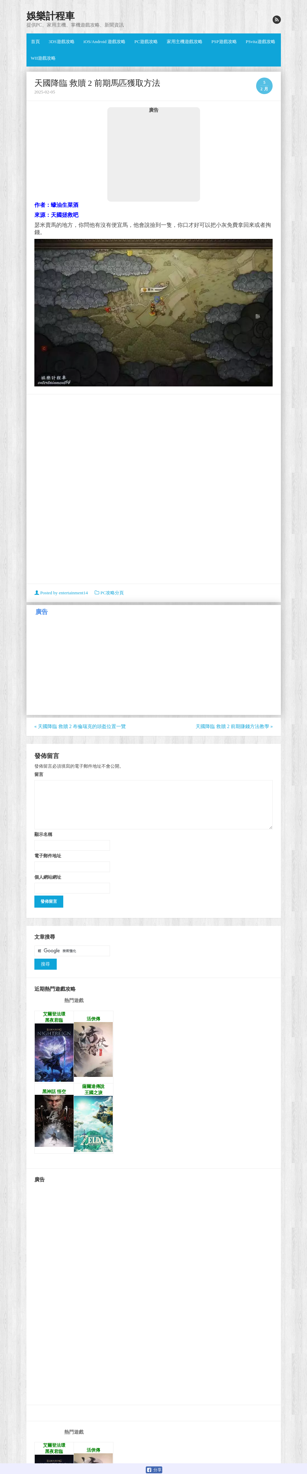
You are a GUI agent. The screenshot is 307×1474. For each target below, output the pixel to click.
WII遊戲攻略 (43, 58)
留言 (38, 774)
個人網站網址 (47, 877)
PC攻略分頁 (112, 592)
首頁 (35, 41)
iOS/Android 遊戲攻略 (104, 41)
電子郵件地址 (47, 855)
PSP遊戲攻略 (224, 41)
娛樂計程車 (50, 16)
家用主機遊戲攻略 (184, 41)
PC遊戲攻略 (146, 41)
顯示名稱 (43, 834)
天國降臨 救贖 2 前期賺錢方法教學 (234, 726)
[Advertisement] (154, 157)
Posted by (61, 592)
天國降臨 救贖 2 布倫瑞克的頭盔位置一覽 (80, 726)
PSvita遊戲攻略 (260, 41)
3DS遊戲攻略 (62, 41)
